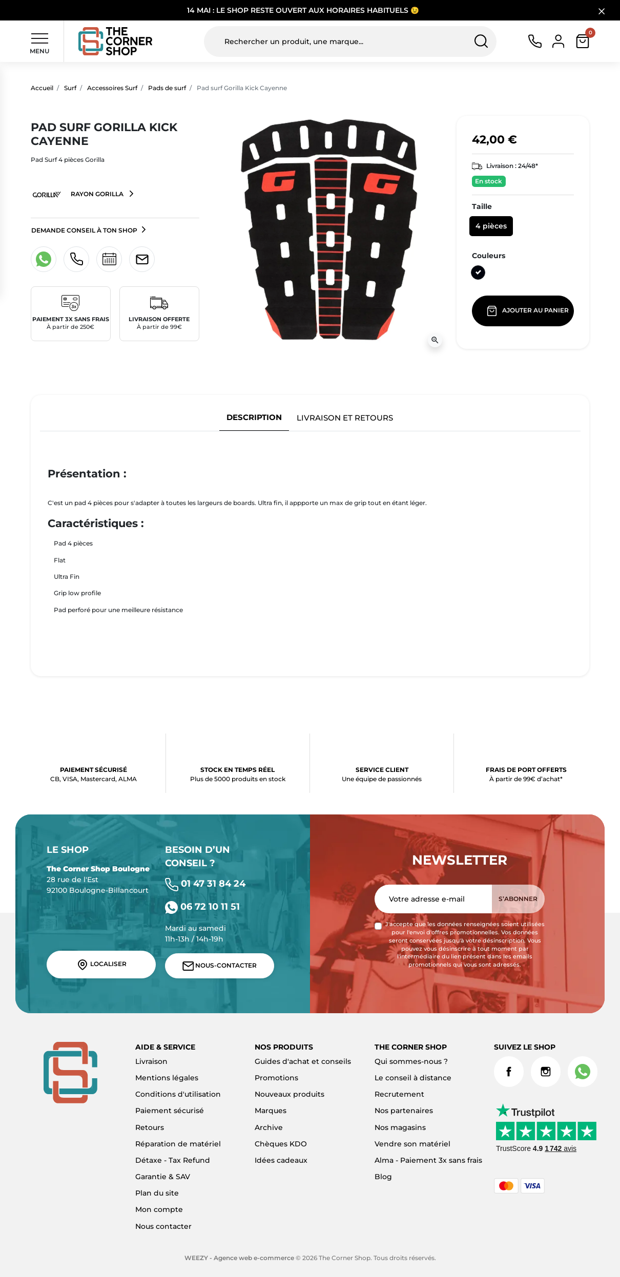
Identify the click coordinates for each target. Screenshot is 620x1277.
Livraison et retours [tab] (345, 418)
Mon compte (159, 1209)
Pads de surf (167, 88)
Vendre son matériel (412, 1143)
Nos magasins (400, 1127)
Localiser (101, 964)
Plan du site (157, 1193)
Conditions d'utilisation (178, 1094)
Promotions (276, 1077)
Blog (383, 1176)
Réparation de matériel (178, 1143)
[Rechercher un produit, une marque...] (350, 41)
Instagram (546, 1071)
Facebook (509, 1071)
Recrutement (399, 1094)
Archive (269, 1127)
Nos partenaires (404, 1110)
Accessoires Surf (112, 88)
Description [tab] (254, 417)
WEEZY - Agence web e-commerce (239, 1258)
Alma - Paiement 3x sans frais (428, 1160)
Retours (149, 1127)
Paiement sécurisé (169, 1110)
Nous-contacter (219, 966)
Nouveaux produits (289, 1094)
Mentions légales (166, 1077)
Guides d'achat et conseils (303, 1061)
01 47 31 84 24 (205, 883)
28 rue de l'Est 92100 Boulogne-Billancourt (98, 879)
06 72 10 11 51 (202, 906)
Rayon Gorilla (78, 194)
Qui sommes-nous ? (411, 1061)
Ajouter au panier (528, 311)
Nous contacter (163, 1226)
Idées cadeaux (281, 1160)
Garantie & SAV (162, 1176)
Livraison (151, 1061)
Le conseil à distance (413, 1077)
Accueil (42, 88)
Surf (70, 88)
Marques (270, 1110)
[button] (582, 41)
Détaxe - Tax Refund (172, 1160)
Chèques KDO (281, 1143)
